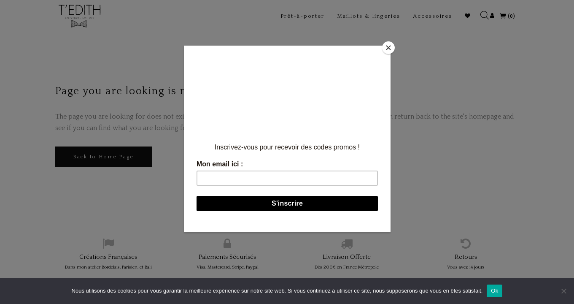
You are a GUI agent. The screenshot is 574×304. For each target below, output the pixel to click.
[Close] (388, 47)
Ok (494, 291)
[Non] (563, 291)
